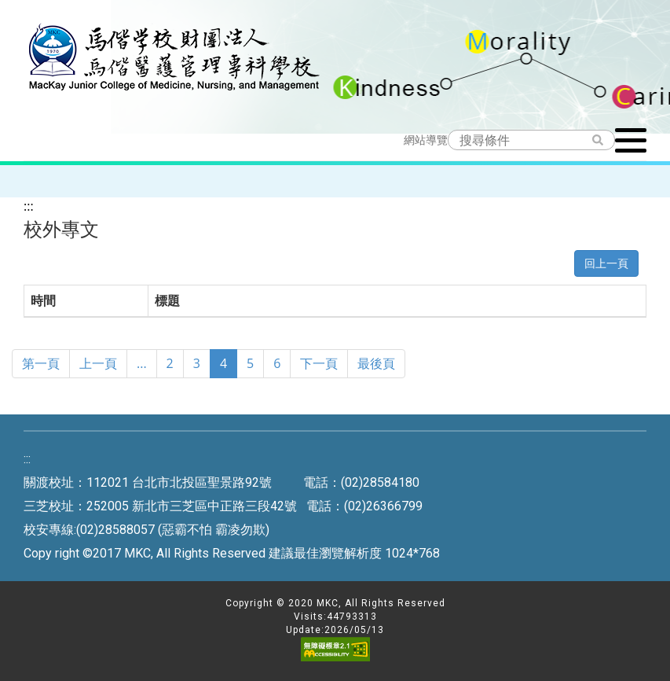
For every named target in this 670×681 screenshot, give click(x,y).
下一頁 (319, 363)
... (142, 363)
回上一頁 (606, 263)
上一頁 (98, 363)
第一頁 (41, 363)
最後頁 (376, 363)
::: (29, 206)
